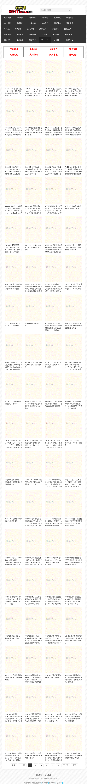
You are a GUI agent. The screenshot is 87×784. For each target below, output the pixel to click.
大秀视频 (20, 34)
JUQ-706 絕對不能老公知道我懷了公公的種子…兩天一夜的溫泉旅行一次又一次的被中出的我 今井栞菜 (53, 640)
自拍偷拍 (7, 23)
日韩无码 (20, 18)
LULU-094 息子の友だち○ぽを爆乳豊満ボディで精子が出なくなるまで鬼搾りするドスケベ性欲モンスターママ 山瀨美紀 (53, 93)
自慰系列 (67, 29)
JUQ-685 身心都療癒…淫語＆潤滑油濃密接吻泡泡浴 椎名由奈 (13, 482)
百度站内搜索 (36, 783)
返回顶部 (48, 775)
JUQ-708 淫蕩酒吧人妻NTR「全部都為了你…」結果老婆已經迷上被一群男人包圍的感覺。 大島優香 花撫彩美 (33, 718)
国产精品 (32, 18)
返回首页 (7, 18)
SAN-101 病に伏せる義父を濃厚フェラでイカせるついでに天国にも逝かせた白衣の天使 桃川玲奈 (53, 171)
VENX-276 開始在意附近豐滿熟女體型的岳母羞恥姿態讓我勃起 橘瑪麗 (73, 755)
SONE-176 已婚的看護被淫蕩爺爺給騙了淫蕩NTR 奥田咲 (13, 677)
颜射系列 (42, 29)
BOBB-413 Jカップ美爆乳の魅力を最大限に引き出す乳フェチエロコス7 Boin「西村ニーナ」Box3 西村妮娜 (53, 718)
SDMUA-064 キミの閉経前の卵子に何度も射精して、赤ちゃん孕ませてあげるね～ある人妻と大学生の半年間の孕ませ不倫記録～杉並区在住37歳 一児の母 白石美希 (13, 213)
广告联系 (59, 783)
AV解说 (44, 34)
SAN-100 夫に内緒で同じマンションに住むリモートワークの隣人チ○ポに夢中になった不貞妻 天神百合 (13, 171)
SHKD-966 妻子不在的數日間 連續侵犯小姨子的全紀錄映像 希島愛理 (13, 286)
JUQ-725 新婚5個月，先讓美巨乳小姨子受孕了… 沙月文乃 (13, 638)
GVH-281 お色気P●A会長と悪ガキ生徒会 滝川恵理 (33, 247)
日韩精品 (44, 18)
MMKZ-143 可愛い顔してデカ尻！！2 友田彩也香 (73, 443)
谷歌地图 (27, 783)
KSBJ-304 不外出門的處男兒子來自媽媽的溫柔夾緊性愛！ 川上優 (33, 482)
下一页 (65, 765)
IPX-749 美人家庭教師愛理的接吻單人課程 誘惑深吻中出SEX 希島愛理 (73, 286)
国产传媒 (69, 40)
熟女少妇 (44, 40)
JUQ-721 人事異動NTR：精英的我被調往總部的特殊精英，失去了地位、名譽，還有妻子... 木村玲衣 (13, 718)
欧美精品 (57, 18)
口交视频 (55, 29)
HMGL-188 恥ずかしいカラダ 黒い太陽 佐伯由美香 (33, 365)
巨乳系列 (30, 29)
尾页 (74, 765)
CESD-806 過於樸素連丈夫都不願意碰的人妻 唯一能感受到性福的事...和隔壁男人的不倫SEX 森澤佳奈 (53, 249)
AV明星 (7, 29)
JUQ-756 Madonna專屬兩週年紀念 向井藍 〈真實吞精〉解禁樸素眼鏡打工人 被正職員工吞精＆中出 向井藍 (33, 601)
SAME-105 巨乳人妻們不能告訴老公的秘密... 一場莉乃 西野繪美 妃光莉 (53, 404)
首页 (13, 765)
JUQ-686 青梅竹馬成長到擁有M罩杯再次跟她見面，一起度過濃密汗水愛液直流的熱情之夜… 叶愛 (33, 523)
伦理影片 (20, 23)
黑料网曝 (56, 34)
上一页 (22, 765)
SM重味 (18, 29)
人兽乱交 (57, 40)
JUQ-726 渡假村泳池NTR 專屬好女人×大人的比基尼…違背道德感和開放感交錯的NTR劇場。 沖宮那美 (33, 640)
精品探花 (68, 34)
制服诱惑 (57, 23)
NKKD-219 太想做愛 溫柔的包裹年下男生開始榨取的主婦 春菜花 (73, 325)
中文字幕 (32, 23)
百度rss (52, 783)
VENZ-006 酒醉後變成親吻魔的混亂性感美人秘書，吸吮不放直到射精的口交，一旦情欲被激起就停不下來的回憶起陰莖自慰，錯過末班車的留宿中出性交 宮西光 (53, 760)
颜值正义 (32, 40)
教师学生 (7, 34)
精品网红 (7, 40)
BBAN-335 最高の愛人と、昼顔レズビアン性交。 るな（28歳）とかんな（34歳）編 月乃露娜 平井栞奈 (33, 210)
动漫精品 (69, 18)
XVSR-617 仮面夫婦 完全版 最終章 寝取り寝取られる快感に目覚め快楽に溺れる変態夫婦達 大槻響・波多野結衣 (53, 288)
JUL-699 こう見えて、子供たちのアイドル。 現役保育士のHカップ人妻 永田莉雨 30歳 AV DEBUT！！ (73, 93)
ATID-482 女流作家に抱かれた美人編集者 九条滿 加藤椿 (53, 365)
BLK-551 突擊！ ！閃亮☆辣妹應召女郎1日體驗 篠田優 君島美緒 (73, 247)
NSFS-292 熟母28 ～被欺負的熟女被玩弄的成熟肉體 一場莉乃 (33, 755)
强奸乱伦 (69, 23)
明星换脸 (32, 34)
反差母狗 (20, 40)
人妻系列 (44, 23)
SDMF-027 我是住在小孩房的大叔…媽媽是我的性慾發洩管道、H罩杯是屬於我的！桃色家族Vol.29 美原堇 (53, 132)
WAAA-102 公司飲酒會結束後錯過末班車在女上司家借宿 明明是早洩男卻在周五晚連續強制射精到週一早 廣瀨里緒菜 (33, 288)
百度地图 (45, 783)
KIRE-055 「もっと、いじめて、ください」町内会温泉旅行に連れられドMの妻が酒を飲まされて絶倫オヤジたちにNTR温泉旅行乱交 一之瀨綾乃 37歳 (33, 95)
